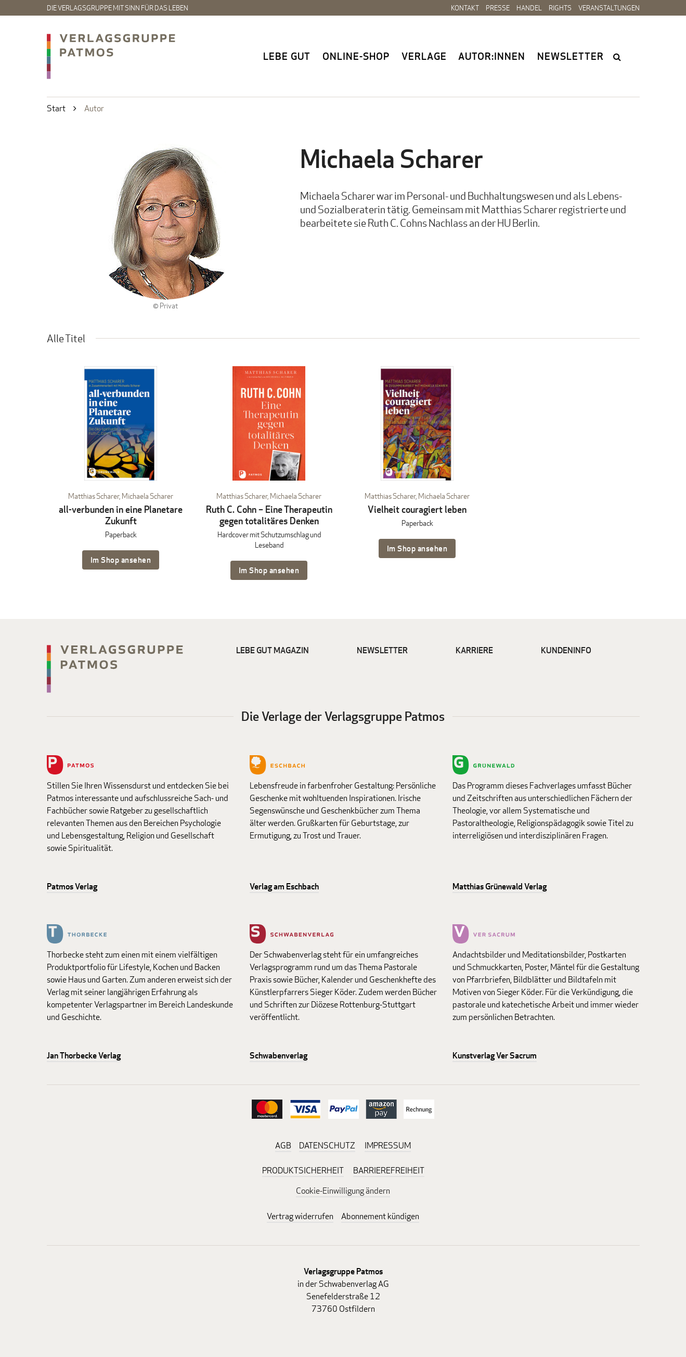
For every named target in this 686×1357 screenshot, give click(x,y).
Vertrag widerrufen (300, 1216)
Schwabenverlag (278, 1055)
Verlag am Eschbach (284, 886)
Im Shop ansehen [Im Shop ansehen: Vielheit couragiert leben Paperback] (417, 548)
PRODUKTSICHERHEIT (303, 1170)
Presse (498, 7)
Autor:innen (491, 56)
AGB (283, 1145)
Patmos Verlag (72, 886)
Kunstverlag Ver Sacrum (494, 1055)
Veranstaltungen (609, 7)
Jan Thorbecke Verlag (84, 1055)
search (618, 57)
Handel (529, 7)
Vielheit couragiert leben (417, 509)
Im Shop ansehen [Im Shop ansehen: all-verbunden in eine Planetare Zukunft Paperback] (120, 559)
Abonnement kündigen (380, 1216)
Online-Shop (356, 56)
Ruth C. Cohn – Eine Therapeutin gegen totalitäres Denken (269, 515)
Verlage (424, 56)
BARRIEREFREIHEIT (388, 1170)
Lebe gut (286, 56)
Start (56, 108)
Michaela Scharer (147, 496)
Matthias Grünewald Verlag (499, 886)
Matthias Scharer (93, 496)
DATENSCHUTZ (327, 1145)
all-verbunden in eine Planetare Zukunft (121, 515)
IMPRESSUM (388, 1145)
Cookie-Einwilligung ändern (343, 1190)
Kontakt (465, 7)
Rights (560, 7)
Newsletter (570, 56)
